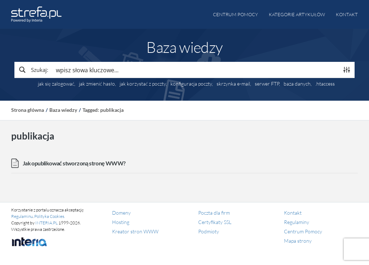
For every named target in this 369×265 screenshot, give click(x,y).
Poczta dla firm (214, 213)
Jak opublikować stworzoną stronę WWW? (74, 163)
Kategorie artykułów (297, 14)
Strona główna (27, 110)
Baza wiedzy (63, 110)
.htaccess (325, 83)
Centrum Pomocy (303, 231)
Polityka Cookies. (49, 216)
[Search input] (195, 69)
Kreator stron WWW (135, 231)
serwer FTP (267, 83)
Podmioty (208, 231)
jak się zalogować (56, 83)
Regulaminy (296, 222)
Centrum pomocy (235, 14)
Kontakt (347, 14)
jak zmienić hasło (97, 83)
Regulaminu (22, 216)
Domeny (121, 213)
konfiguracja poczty (191, 83)
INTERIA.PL (46, 222)
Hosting (120, 222)
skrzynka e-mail (233, 83)
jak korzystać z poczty (143, 83)
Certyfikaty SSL (214, 222)
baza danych (297, 83)
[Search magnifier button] (33, 70)
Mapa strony (298, 241)
